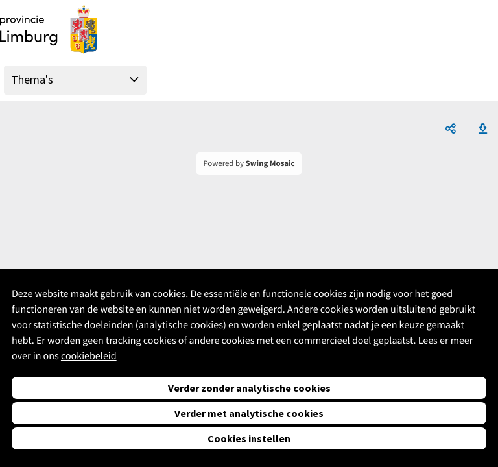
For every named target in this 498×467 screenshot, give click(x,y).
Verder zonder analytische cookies (249, 387)
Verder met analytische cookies (249, 413)
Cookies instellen (249, 438)
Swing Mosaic (270, 163)
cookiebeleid (89, 356)
